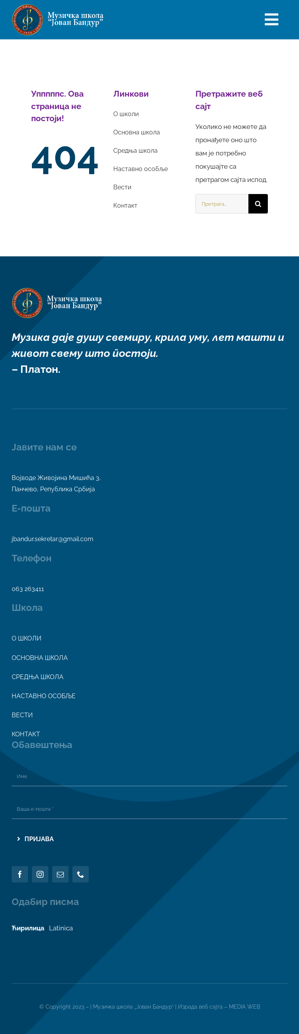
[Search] (258, 204)
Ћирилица (28, 928)
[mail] (60, 874)
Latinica (61, 928)
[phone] (80, 874)
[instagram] (40, 874)
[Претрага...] (222, 204)
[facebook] (20, 874)
